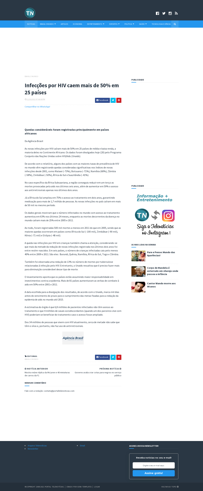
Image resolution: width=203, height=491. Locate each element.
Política (129, 24)
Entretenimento (95, 24)
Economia (77, 24)
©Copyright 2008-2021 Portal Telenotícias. (44, 486)
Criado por (71, 486)
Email (82, 445)
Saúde (143, 24)
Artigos (64, 24)
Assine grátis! (154, 473)
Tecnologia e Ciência (161, 24)
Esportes (114, 24)
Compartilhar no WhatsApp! (37, 106)
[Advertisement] (102, 53)
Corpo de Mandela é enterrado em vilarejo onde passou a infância (162, 271)
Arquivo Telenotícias (37, 445)
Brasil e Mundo (48, 24)
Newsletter (33, 448)
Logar (97, 486)
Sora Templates (84, 486)
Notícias (31, 24)
